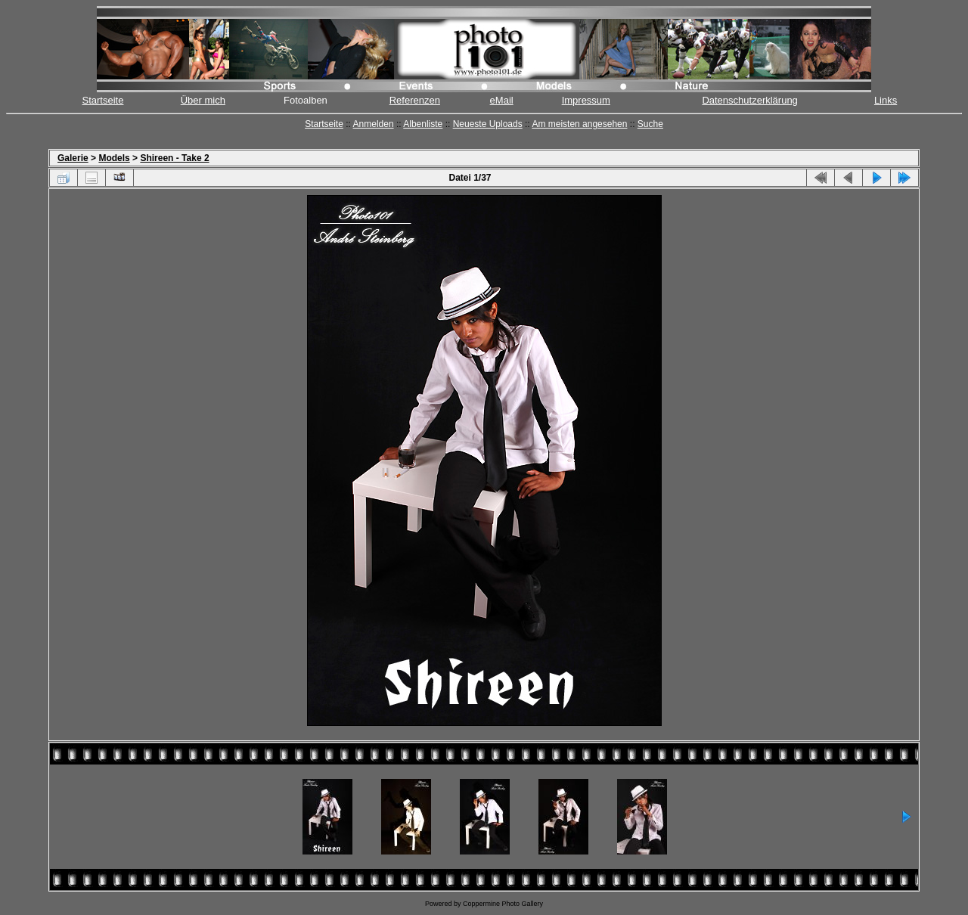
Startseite (103, 100)
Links (885, 100)
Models (113, 158)
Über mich (203, 100)
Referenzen (414, 100)
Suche (650, 124)
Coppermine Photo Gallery (503, 903)
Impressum (586, 100)
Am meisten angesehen (579, 124)
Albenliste (422, 124)
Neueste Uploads (488, 124)
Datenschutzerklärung (749, 100)
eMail (501, 100)
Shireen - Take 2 (174, 158)
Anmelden (373, 124)
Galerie (72, 158)
